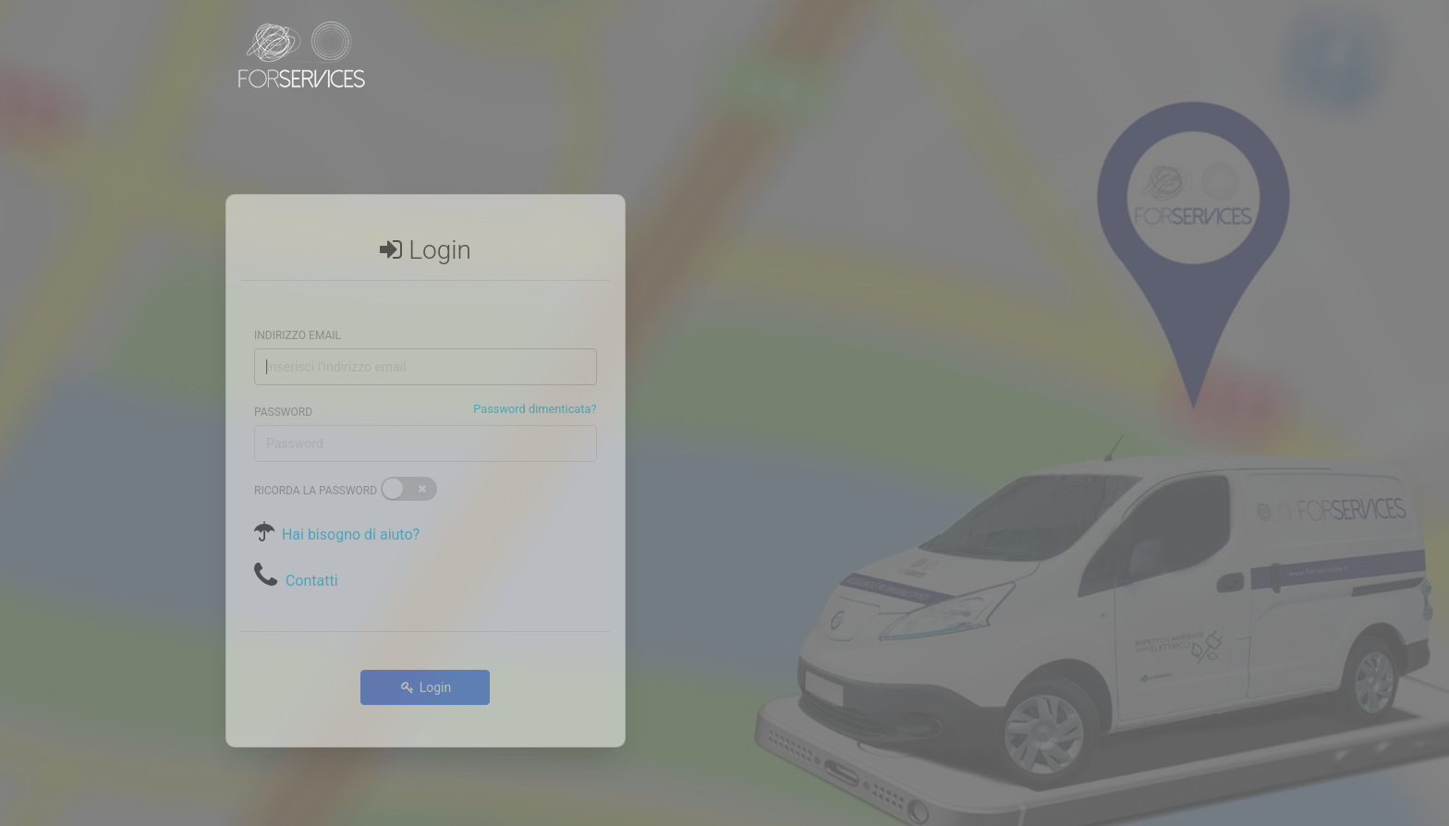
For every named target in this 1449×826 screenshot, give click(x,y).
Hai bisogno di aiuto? (347, 512)
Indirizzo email (297, 313)
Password (283, 389)
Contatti (312, 558)
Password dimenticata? (534, 387)
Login (425, 665)
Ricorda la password (315, 469)
